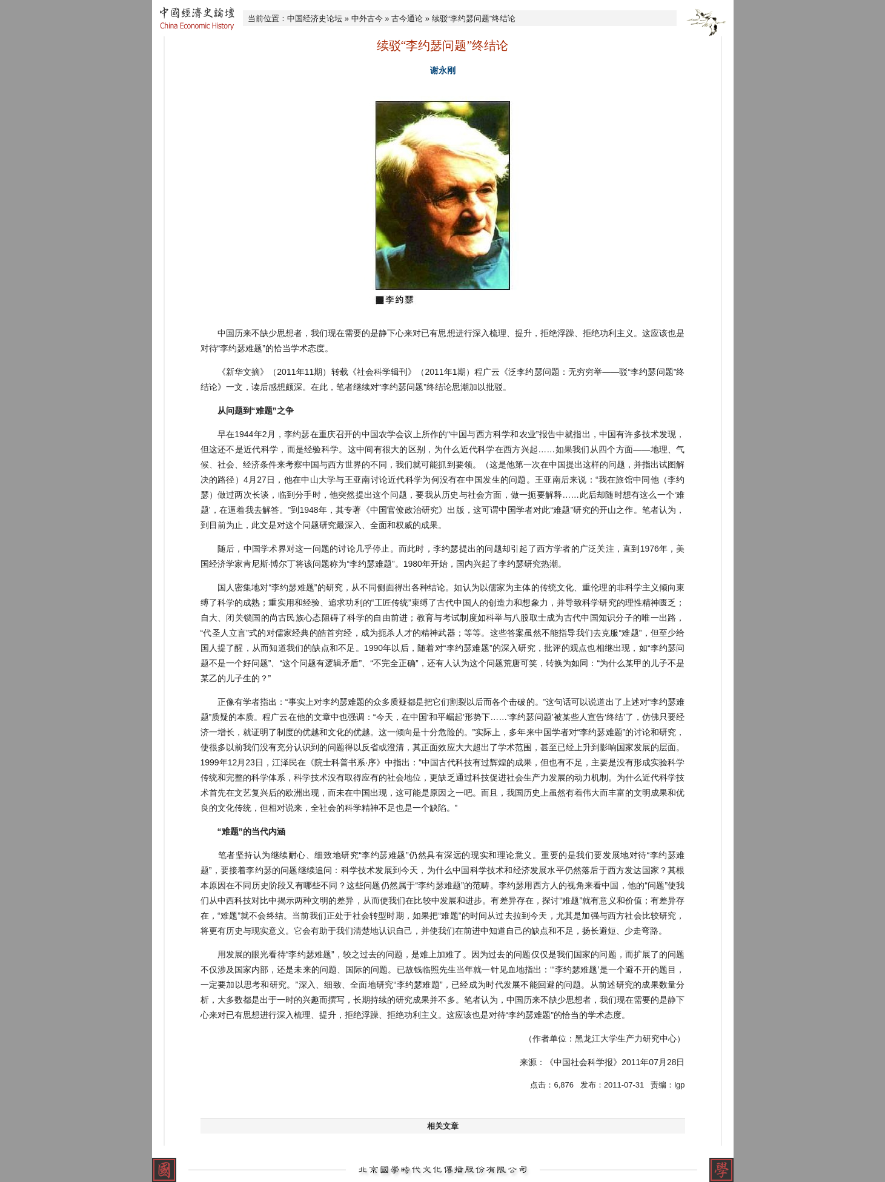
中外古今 (367, 18)
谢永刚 (443, 70)
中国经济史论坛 (314, 18)
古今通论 (407, 18)
